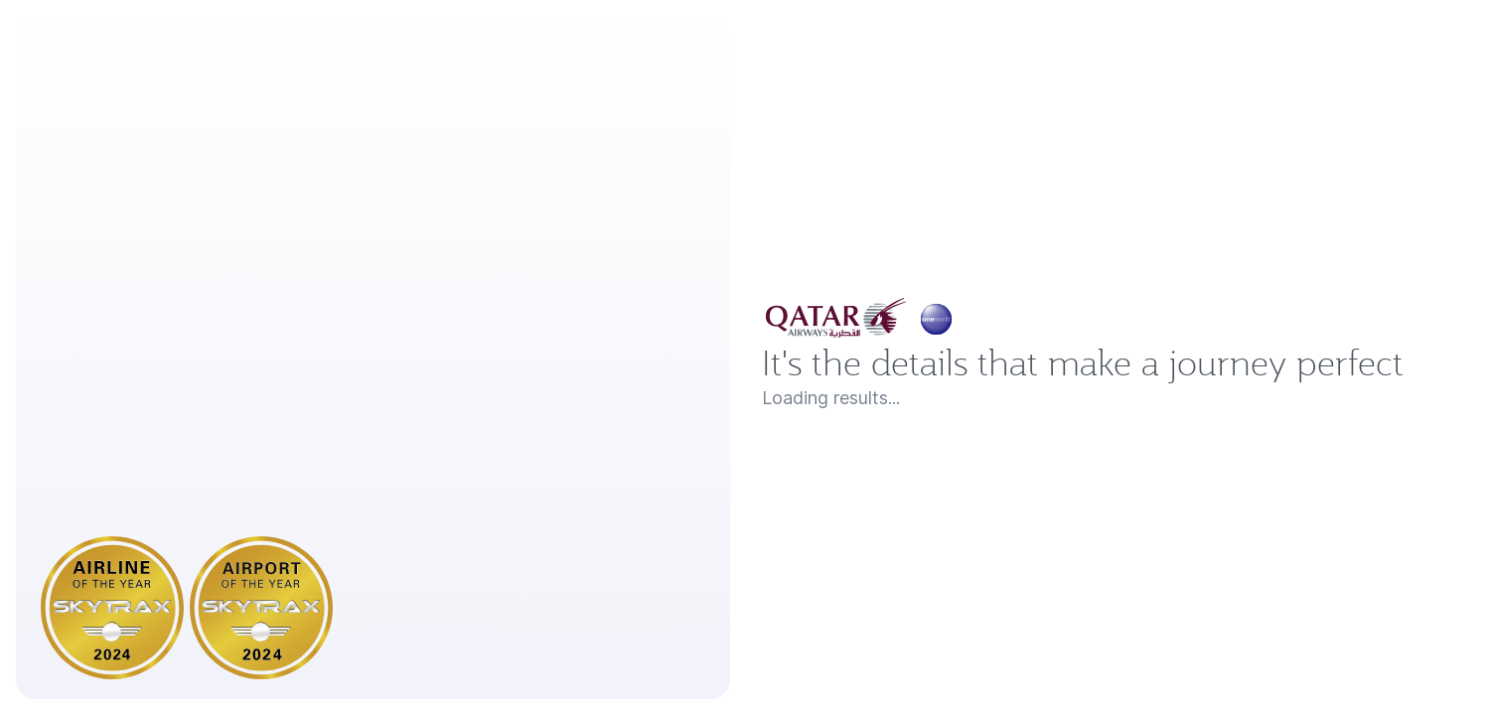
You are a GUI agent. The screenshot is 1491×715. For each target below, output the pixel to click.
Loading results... (847, 444)
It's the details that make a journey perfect (1056, 362)
